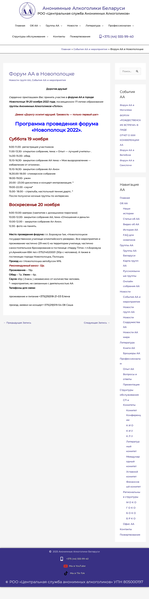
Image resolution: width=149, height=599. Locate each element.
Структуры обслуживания (28, 36)
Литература (93, 25)
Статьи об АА (131, 218)
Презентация (131, 384)
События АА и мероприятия (50, 80)
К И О (129, 425)
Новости (72, 25)
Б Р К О (131, 518)
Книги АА (129, 348)
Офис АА (128, 524)
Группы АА (52, 25)
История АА (130, 229)
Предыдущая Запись (18, 322)
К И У (129, 431)
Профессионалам (119, 25)
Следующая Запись (96, 322)
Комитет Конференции (133, 415)
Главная (20, 25)
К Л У (129, 436)
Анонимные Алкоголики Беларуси (84, 7)
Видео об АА (131, 224)
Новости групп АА (20, 80)
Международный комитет (133, 461)
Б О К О (131, 513)
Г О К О (131, 508)
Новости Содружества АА (131, 322)
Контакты (59, 36)
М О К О (131, 502)
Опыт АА (128, 369)
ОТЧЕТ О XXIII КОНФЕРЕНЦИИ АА (130, 140)
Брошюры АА (131, 353)
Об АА (34, 25)
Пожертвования (80, 36)
